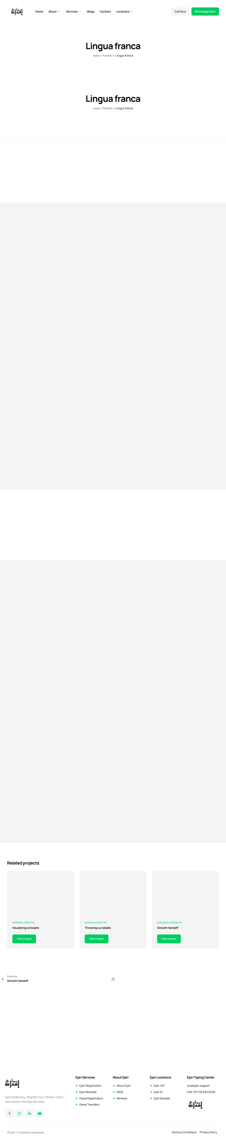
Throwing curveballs (99, 1005)
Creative (29, 999)
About (54, 11)
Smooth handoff (168, 1005)
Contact (105, 11)
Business (17, 999)
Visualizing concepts (27, 1005)
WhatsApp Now (205, 11)
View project (25, 1017)
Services (73, 11)
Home (39, 11)
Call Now (180, 11)
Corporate (175, 999)
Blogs (90, 11)
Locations (124, 11)
